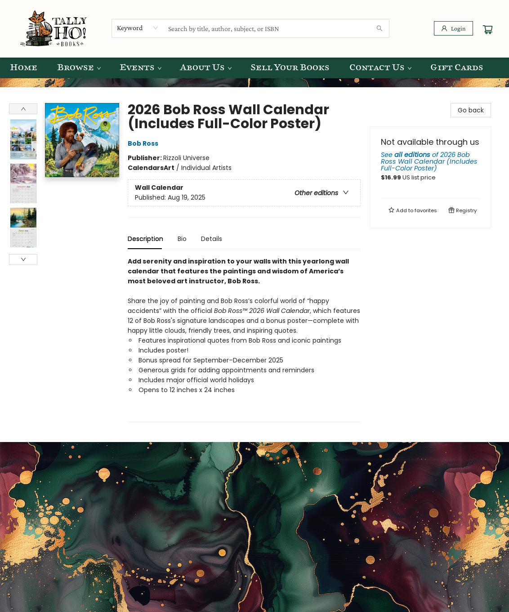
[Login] (453, 28)
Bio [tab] (182, 238)
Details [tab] (211, 238)
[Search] (379, 28)
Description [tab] (145, 238)
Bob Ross (144, 143)
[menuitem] (23, 68)
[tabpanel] (244, 339)
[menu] (254, 68)
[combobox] (138, 27)
